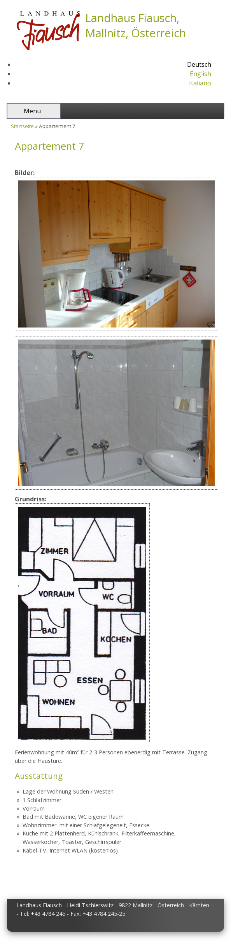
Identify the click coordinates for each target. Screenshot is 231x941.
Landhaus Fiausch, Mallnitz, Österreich (135, 25)
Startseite (22, 126)
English (200, 73)
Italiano (200, 83)
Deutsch (199, 64)
